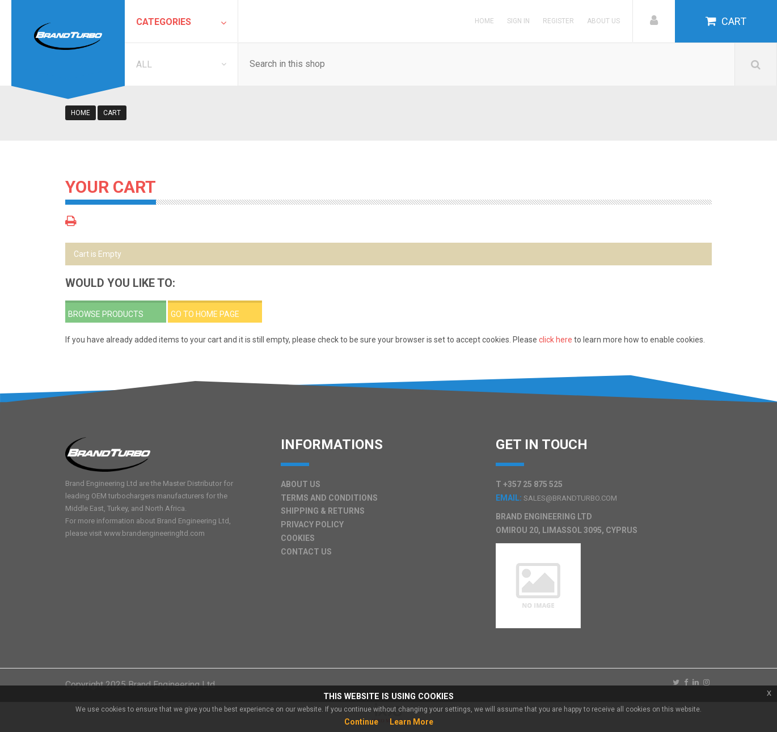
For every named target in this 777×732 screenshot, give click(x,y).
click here (555, 339)
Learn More (411, 721)
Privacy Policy (312, 524)
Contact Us (306, 551)
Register (558, 21)
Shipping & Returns (323, 510)
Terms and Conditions (329, 497)
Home (484, 21)
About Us (603, 21)
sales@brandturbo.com (570, 498)
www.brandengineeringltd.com (154, 533)
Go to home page (205, 314)
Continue (361, 721)
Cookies (298, 538)
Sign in (518, 21)
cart (112, 113)
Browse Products (105, 314)
